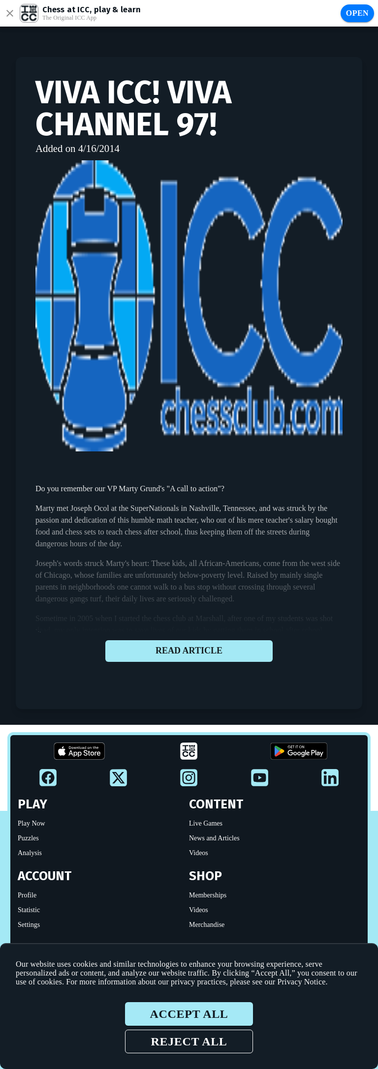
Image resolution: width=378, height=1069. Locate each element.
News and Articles (214, 838)
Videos (198, 853)
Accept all (189, 1014)
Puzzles (28, 838)
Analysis (30, 853)
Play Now (31, 823)
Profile (27, 895)
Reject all (189, 1041)
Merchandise (206, 924)
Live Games (205, 823)
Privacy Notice (302, 982)
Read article (189, 651)
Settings (29, 924)
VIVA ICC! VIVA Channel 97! (133, 108)
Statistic (29, 910)
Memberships (207, 895)
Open (357, 13)
